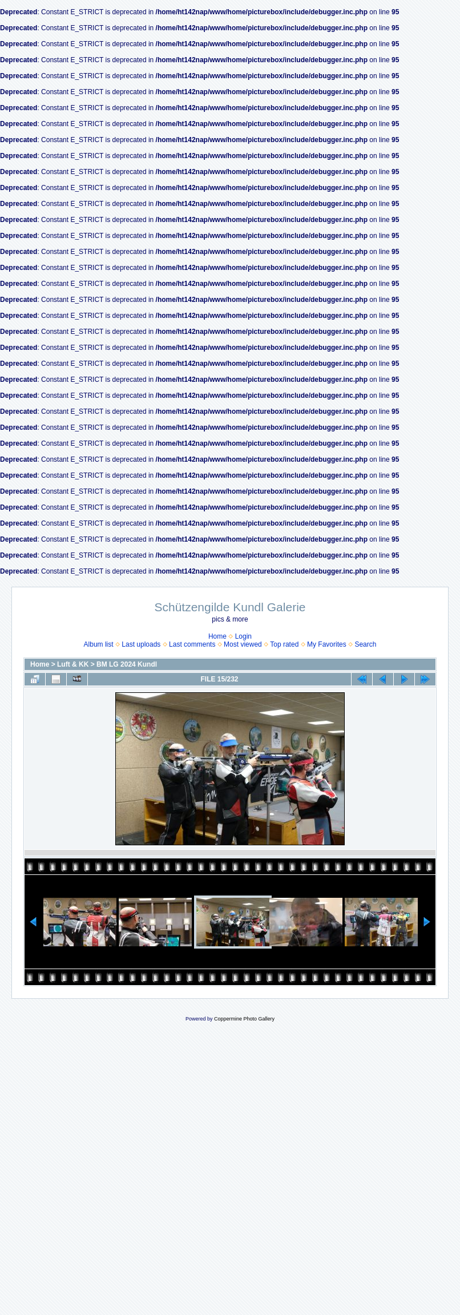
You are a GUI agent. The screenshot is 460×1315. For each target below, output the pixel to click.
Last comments (192, 644)
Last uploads (141, 644)
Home (217, 636)
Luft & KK (72, 664)
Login (243, 636)
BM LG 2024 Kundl (126, 664)
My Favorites (326, 644)
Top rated (284, 644)
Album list (99, 644)
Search (365, 644)
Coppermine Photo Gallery (244, 1019)
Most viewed (243, 644)
